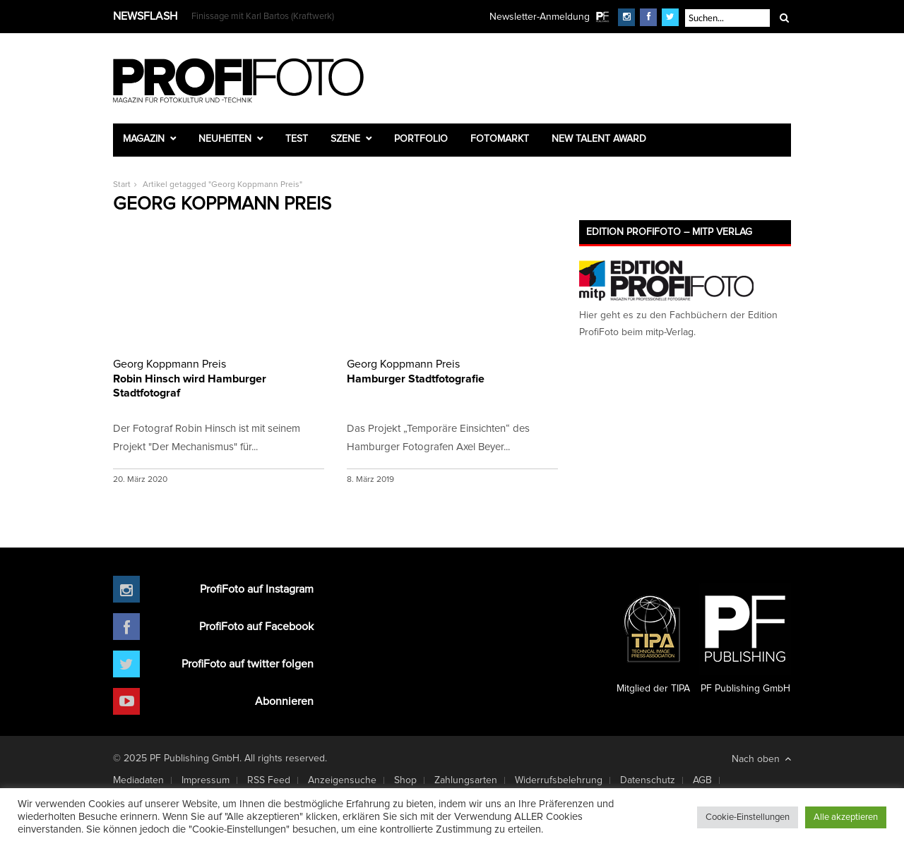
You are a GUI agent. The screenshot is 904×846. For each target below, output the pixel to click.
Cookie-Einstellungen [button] (748, 817)
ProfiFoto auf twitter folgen (248, 664)
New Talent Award (599, 139)
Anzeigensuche (342, 780)
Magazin (144, 139)
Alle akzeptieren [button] (846, 817)
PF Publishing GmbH (745, 638)
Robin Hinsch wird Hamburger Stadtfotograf (218, 377)
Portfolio (421, 139)
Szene (345, 139)
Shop (405, 780)
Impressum (206, 780)
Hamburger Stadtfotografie (452, 370)
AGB (702, 780)
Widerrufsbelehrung (558, 780)
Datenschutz (647, 780)
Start (122, 185)
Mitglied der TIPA (653, 638)
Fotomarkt (499, 139)
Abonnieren (284, 701)
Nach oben (761, 759)
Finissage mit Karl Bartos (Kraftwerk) (262, 16)
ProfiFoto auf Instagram (257, 589)
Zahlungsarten (465, 780)
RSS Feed (268, 780)
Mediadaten (138, 780)
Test (296, 139)
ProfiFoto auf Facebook (256, 626)
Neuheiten (224, 139)
